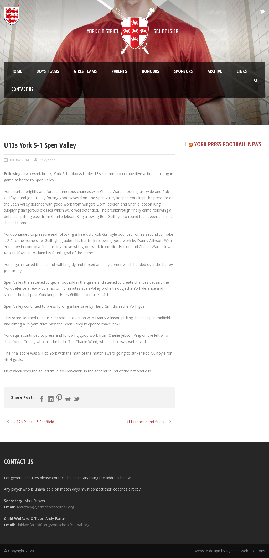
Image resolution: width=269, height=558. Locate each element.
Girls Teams (85, 71)
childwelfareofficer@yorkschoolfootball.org (52, 524)
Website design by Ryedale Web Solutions (229, 550)
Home (16, 71)
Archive (215, 71)
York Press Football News (227, 144)
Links (242, 71)
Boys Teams (48, 71)
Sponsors (183, 71)
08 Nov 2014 (19, 159)
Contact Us (22, 89)
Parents (119, 71)
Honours (150, 71)
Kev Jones (47, 159)
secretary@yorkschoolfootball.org (45, 506)
